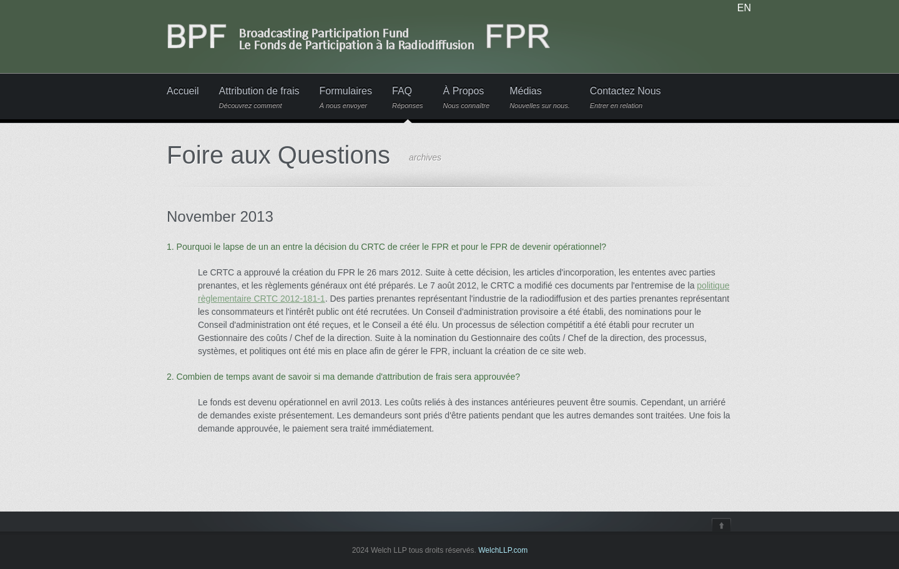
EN (744, 8)
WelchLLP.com (503, 550)
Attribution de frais (259, 97)
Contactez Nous (625, 97)
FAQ (407, 97)
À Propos (466, 97)
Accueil (183, 91)
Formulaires (346, 97)
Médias (539, 97)
